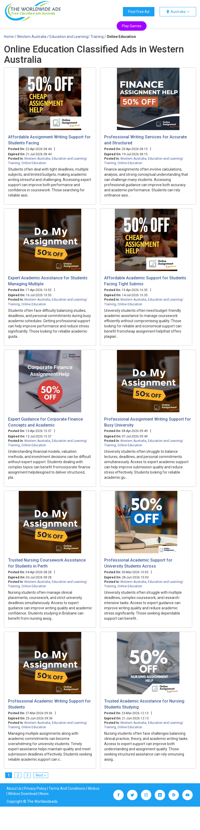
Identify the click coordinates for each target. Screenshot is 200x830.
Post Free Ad (138, 12)
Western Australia (37, 158)
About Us (14, 788)
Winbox (93, 788)
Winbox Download (22, 794)
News (44, 794)
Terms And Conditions (67, 788)
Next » (41, 775)
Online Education (33, 163)
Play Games (131, 26)
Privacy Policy (35, 788)
